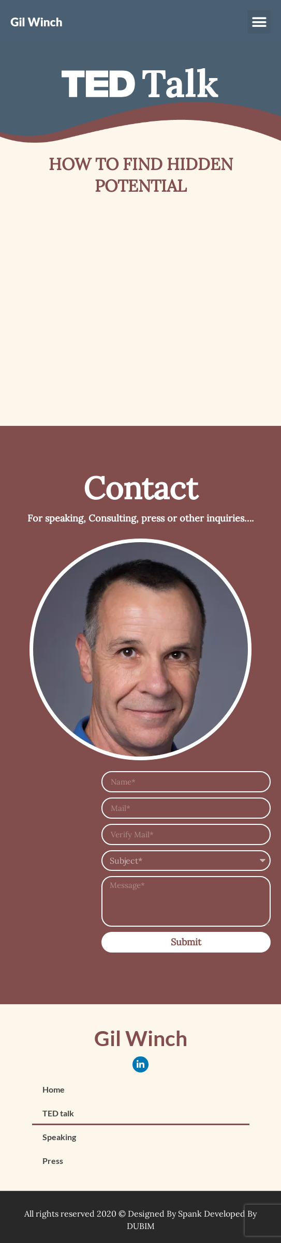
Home (53, 1089)
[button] (259, 22)
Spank (190, 1213)
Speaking (59, 1137)
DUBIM (141, 1226)
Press (52, 1160)
